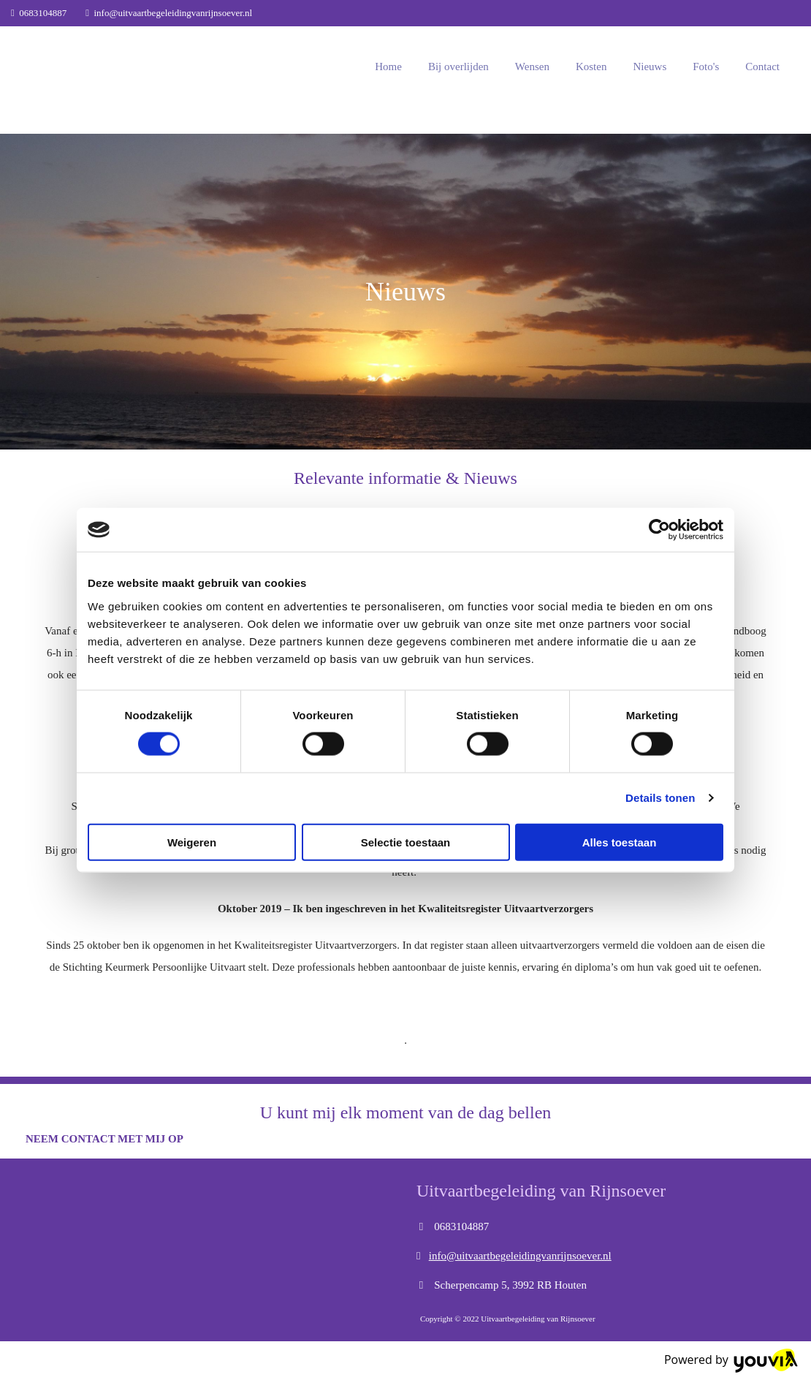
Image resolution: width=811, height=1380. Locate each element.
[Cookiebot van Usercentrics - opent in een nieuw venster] (659, 530)
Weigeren (191, 841)
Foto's (706, 66)
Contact (762, 66)
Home (388, 66)
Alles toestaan (619, 841)
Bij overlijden (458, 66)
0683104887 (42, 12)
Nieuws (649, 66)
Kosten (591, 66)
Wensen (532, 66)
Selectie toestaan (406, 841)
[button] (104, 1139)
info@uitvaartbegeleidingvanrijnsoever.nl (173, 12)
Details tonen (660, 798)
